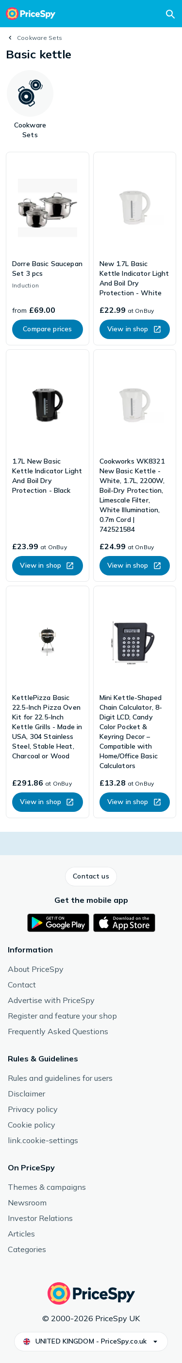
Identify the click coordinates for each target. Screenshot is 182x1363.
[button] (90, 876)
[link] (47, 248)
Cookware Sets (39, 37)
